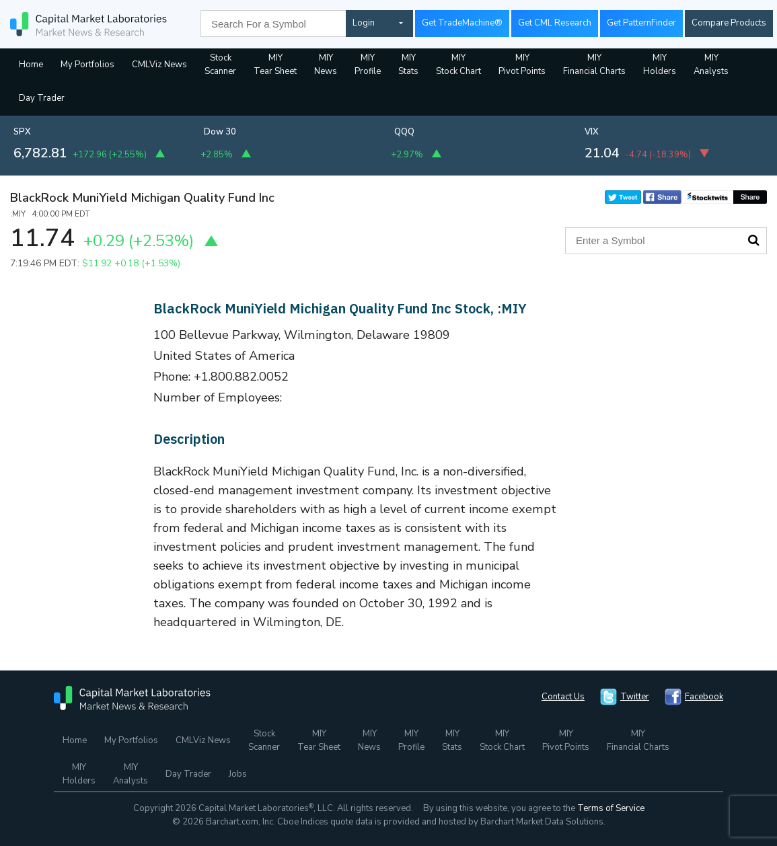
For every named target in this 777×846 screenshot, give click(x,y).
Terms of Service (610, 808)
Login (364, 23)
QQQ (404, 132)
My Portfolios (87, 65)
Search (753, 240)
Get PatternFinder (641, 23)
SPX (22, 132)
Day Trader (42, 98)
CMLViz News (159, 65)
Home (31, 65)
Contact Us (563, 697)
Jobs (238, 774)
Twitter (634, 697)
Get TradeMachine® (462, 23)
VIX (592, 132)
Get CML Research (554, 23)
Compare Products (729, 23)
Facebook (704, 697)
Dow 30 (220, 132)
